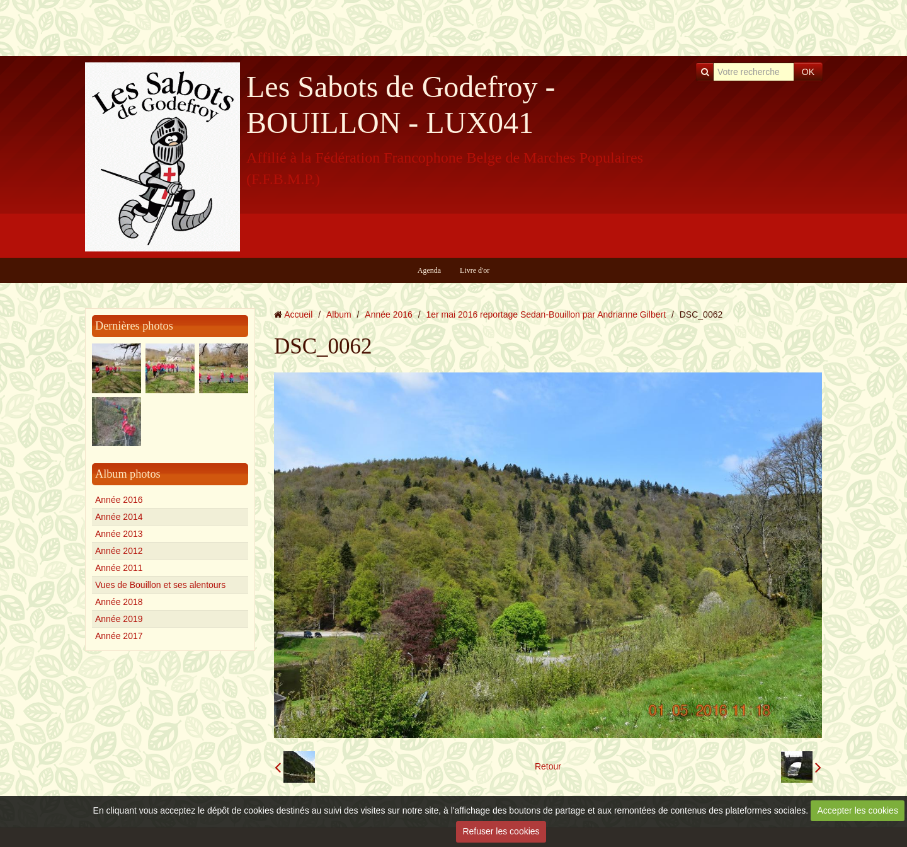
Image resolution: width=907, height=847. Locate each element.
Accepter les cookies (858, 810)
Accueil (298, 314)
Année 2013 (119, 534)
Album (338, 314)
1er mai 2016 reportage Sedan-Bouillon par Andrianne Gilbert (546, 314)
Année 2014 (119, 517)
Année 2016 (119, 500)
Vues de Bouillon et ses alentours (160, 585)
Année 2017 (119, 636)
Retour (548, 766)
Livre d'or (474, 270)
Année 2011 (119, 568)
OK (808, 72)
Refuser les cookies (500, 831)
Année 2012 (119, 551)
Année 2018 (119, 602)
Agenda (429, 270)
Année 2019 (119, 619)
